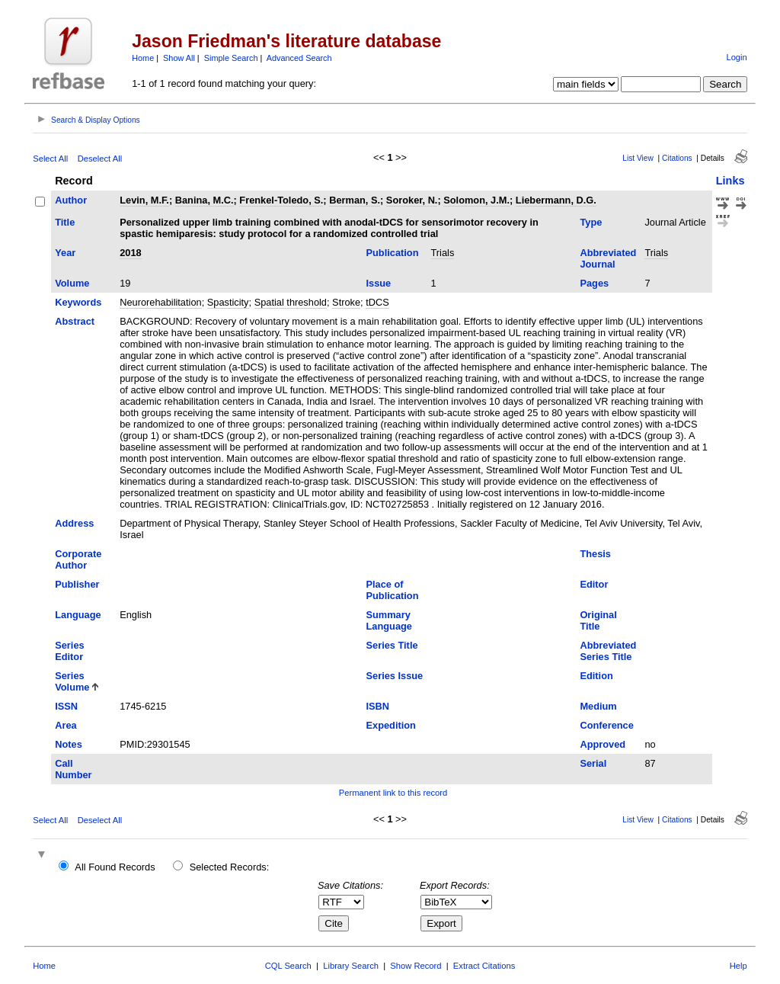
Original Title (598, 620)
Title (65, 222)
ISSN (66, 706)
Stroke (346, 302)
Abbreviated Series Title (608, 650)
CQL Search (288, 965)
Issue (379, 283)
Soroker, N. (412, 200)
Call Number (73, 769)
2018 (130, 252)
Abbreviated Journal (608, 258)
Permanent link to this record (393, 792)
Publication (392, 252)
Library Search (351, 965)
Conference (606, 725)
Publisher (77, 584)
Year (65, 252)
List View (638, 158)
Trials (443, 252)
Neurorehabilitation (160, 302)
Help (738, 965)
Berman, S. (354, 200)
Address (74, 523)
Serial (593, 763)
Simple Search (231, 58)
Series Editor (69, 650)
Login (736, 57)
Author (71, 200)
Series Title (392, 645)
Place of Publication (392, 590)
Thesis (595, 553)
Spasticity (228, 302)
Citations (677, 158)
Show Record (415, 965)
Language (78, 614)
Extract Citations (484, 965)
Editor (594, 584)
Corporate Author (78, 559)
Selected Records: (230, 867)
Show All (179, 58)
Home (143, 58)
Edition (596, 675)
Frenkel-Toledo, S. (281, 200)
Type (591, 222)
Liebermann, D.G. (556, 200)
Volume (72, 283)
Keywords (78, 302)
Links (730, 181)
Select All (50, 158)
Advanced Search (299, 58)
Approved (602, 744)
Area (65, 725)
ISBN (378, 706)
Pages (594, 283)
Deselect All (100, 158)
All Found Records (115, 867)
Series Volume (72, 681)
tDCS (377, 302)
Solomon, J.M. (476, 200)
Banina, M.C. (204, 200)
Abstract (74, 321)
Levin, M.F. (144, 200)
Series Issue (395, 675)
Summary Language (389, 620)
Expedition (391, 725)
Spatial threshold (290, 302)
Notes (68, 744)
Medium (598, 706)
